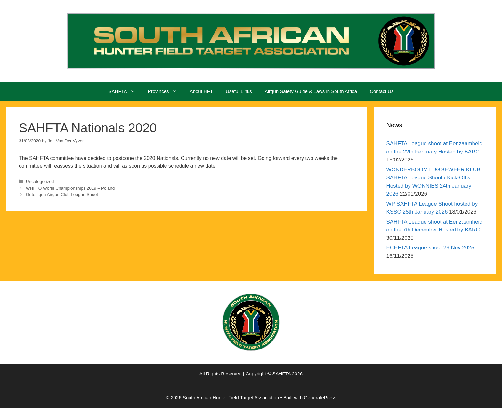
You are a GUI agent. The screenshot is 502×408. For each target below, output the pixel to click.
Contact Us (381, 91)
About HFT (201, 91)
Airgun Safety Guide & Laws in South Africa (311, 91)
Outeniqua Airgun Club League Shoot (62, 194)
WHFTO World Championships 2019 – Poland (70, 188)
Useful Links (239, 91)
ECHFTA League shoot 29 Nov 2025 (430, 248)
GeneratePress (320, 397)
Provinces (165, 91)
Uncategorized (40, 181)
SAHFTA (125, 91)
